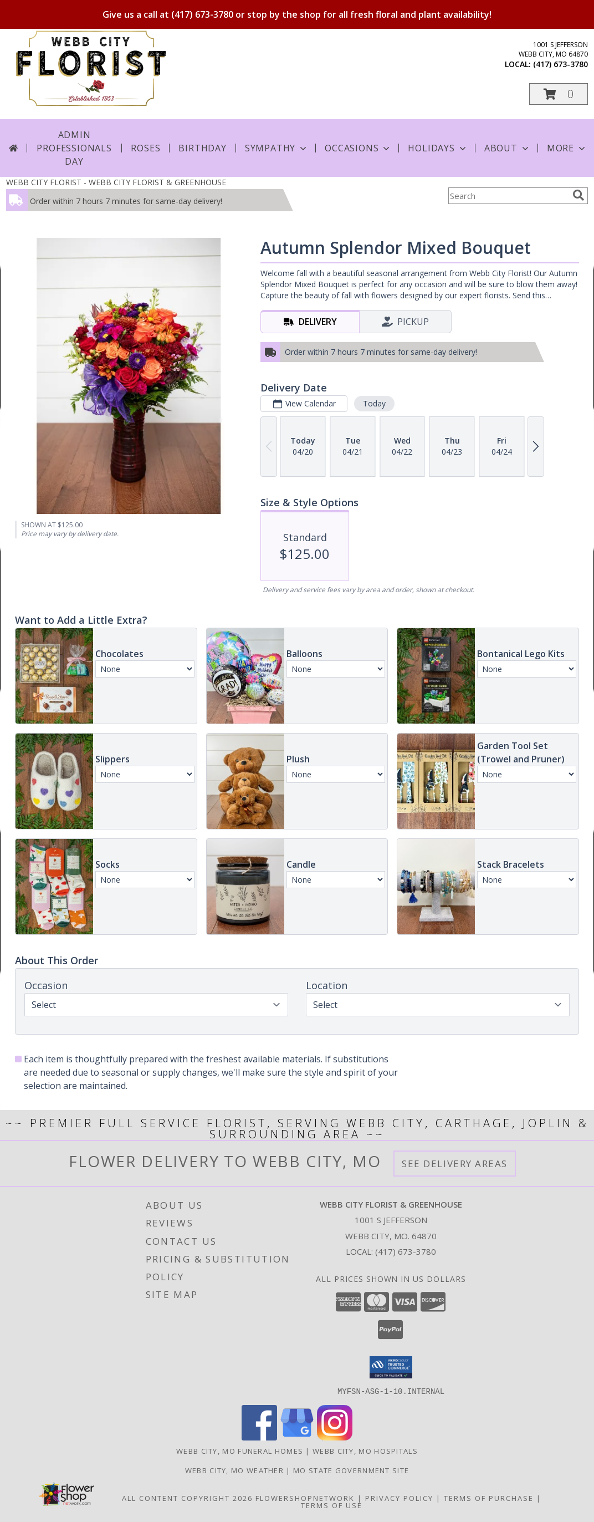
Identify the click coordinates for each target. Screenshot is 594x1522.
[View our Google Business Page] (297, 1437)
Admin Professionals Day (74, 148)
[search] (578, 195)
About (507, 148)
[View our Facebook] (259, 1437)
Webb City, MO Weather (234, 1470)
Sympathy (277, 148)
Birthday (202, 148)
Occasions (358, 148)
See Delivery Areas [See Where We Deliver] (455, 1163)
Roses (145, 148)
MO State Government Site (351, 1470)
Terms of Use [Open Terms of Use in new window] (331, 1505)
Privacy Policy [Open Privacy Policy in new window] (399, 1498)
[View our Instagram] (334, 1437)
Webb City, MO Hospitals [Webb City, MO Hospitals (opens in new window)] (365, 1450)
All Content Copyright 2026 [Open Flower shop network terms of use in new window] (187, 1498)
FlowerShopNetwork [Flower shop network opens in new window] (305, 1498)
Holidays (438, 148)
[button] (558, 94)
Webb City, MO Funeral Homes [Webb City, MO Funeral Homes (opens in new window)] (239, 1450)
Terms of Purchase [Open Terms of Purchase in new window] (489, 1498)
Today (374, 403)
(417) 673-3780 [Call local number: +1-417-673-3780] (560, 64)
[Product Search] (508, 195)
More (567, 148)
